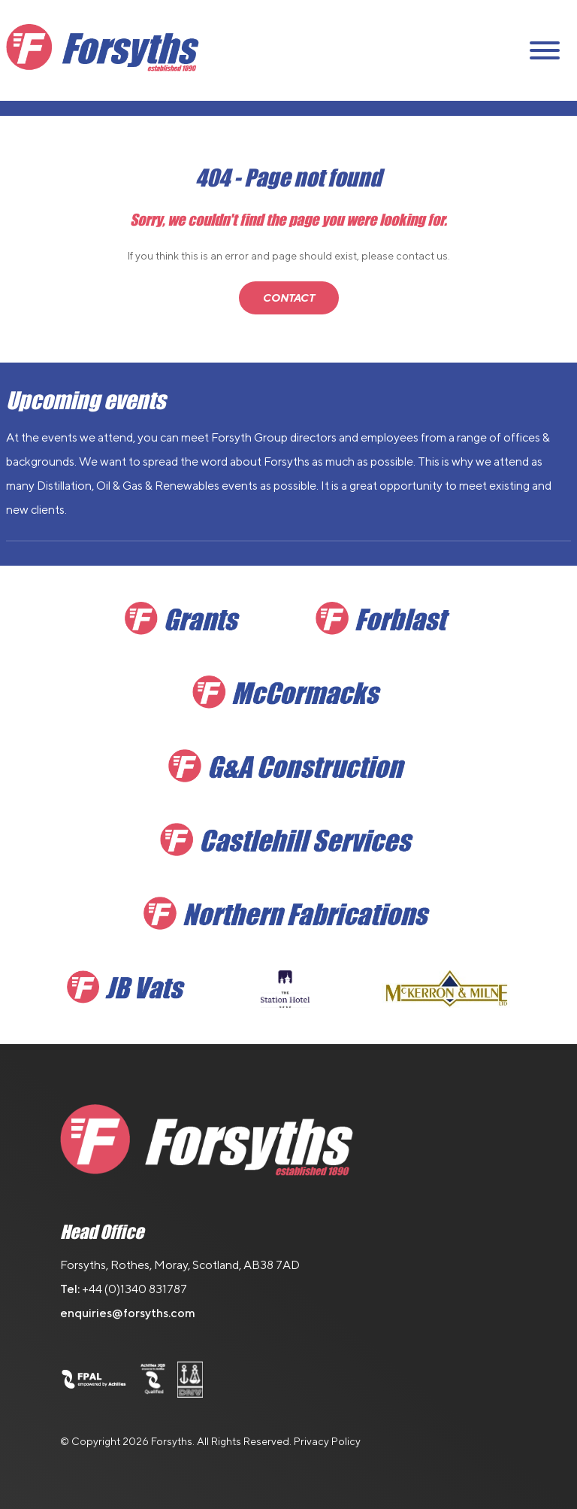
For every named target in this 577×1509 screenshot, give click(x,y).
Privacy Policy (327, 1441)
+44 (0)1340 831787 (134, 1289)
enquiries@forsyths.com (127, 1313)
